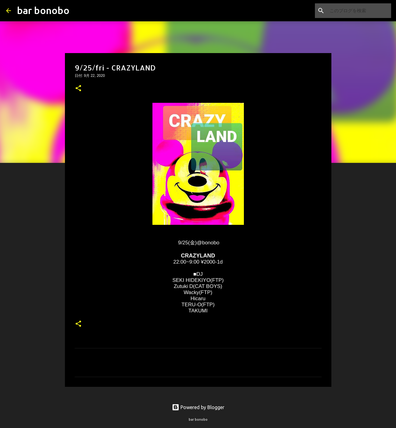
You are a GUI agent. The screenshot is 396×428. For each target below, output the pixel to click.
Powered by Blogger (198, 407)
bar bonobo (43, 10)
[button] (78, 89)
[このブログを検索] (359, 10)
